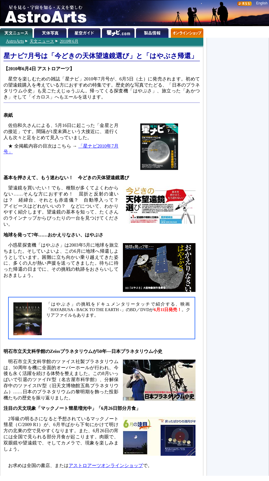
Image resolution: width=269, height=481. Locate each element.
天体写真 (51, 32)
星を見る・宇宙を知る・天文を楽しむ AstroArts (43, 13)
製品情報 (153, 32)
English (262, 3)
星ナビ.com (119, 32)
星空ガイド (85, 32)
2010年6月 (69, 41)
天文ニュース (42, 41)
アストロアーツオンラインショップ (106, 465)
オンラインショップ (187, 32)
